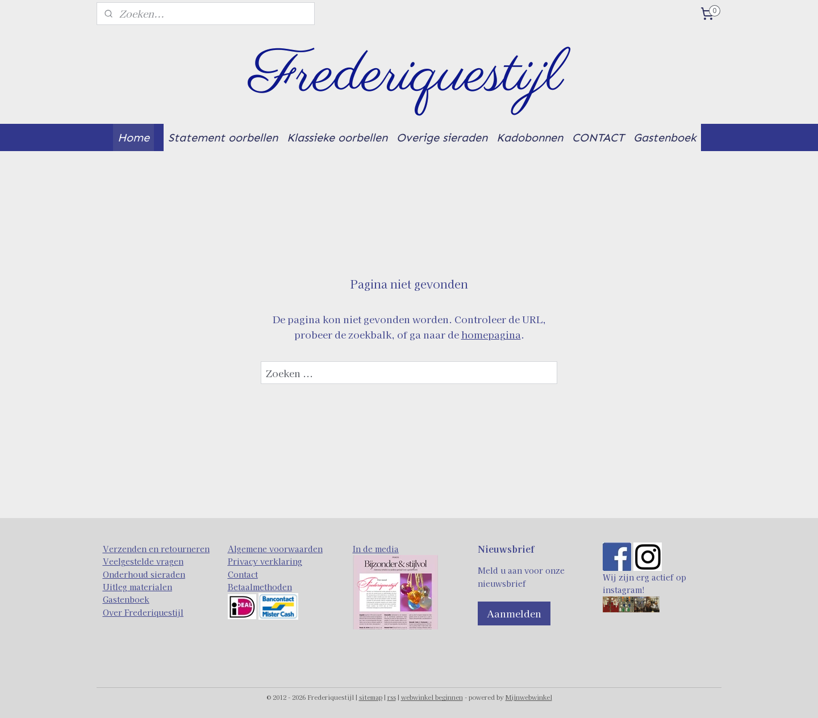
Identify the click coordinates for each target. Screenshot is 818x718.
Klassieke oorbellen (337, 137)
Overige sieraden (442, 137)
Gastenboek (664, 137)
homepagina (491, 334)
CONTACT (598, 137)
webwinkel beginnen (432, 697)
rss (391, 697)
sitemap (370, 697)
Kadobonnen (529, 137)
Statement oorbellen (223, 137)
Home (133, 137)
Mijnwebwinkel (529, 697)
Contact (243, 574)
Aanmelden (514, 613)
